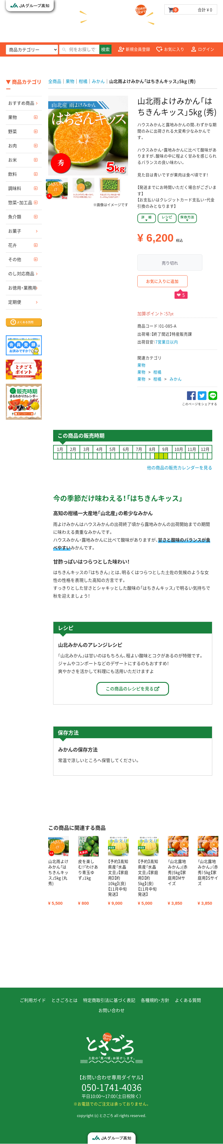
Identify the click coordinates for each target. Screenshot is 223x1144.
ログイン (202, 49)
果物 (12, 117)
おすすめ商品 (21, 103)
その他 (14, 259)
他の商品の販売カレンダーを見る (179, 467)
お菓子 (14, 231)
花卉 (12, 245)
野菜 (12, 131)
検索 (105, 49)
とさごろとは (64, 1000)
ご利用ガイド (33, 1000)
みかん (176, 379)
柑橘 (157, 372)
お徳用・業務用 (22, 288)
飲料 (12, 174)
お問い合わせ (111, 1010)
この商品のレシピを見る (132, 688)
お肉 (12, 145)
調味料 (14, 188)
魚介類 (14, 216)
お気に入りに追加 (162, 281)
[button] (57, 189)
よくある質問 (188, 1000)
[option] (88, 135)
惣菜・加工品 (20, 202)
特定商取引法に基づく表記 (109, 1000)
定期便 (14, 302)
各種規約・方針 (155, 1000)
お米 (12, 160)
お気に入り (170, 49)
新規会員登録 (134, 49)
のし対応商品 (21, 273)
